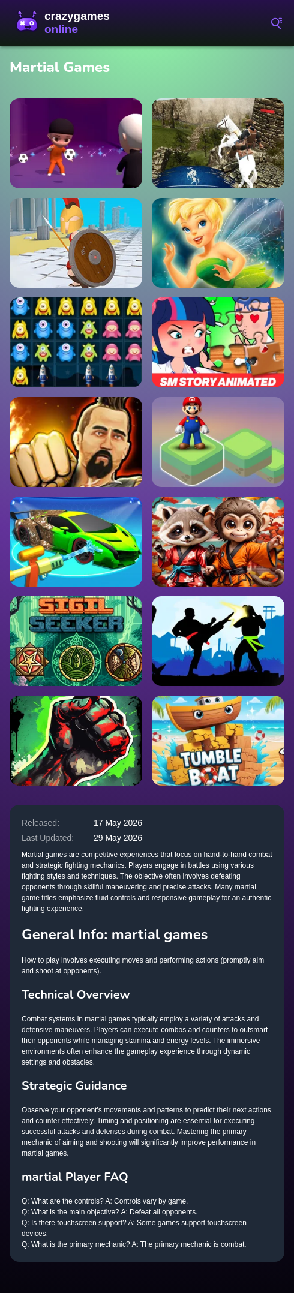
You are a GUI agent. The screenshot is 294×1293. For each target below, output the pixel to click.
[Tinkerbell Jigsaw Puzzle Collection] (218, 243)
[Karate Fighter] (218, 641)
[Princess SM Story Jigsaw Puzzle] (218, 342)
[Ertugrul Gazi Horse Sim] (218, 143)
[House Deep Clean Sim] (76, 542)
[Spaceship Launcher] (76, 342)
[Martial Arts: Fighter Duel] (76, 442)
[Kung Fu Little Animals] (218, 542)
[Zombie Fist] (76, 741)
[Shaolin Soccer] (76, 143)
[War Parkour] (76, 243)
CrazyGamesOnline (66, 23)
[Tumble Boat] (218, 741)
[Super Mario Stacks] (218, 442)
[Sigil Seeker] (76, 641)
